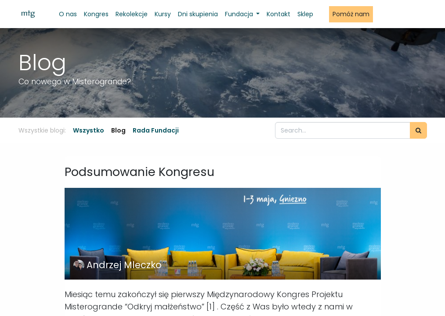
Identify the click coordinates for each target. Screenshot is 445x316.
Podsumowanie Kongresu (139, 172)
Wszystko (88, 130)
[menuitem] (67, 14)
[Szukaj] (418, 130)
